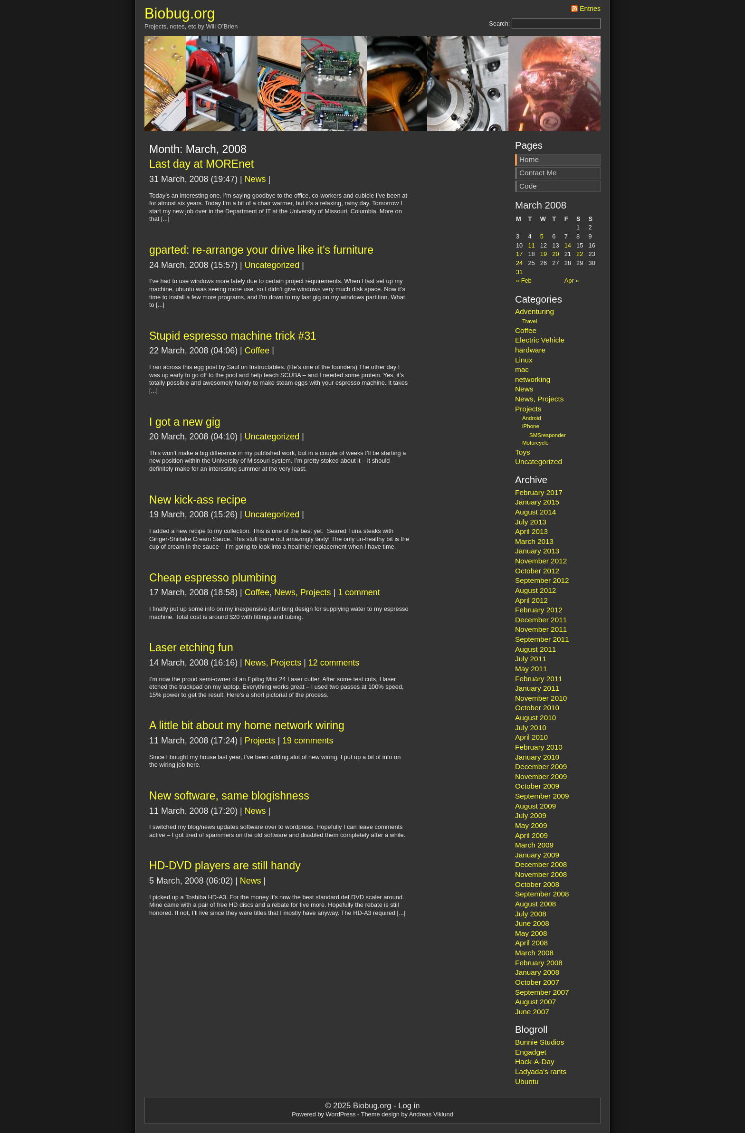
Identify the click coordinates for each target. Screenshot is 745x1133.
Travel (529, 321)
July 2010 (530, 728)
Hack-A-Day (534, 1061)
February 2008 (539, 963)
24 (519, 263)
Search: (499, 23)
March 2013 (534, 541)
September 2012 (542, 580)
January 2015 (537, 502)
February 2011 (539, 679)
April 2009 (531, 835)
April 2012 (531, 600)
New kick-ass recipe (198, 500)
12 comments (333, 662)
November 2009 (541, 776)
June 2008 (532, 923)
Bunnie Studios (539, 1042)
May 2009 (531, 825)
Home (529, 159)
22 (579, 253)
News (255, 179)
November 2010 (541, 698)
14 (567, 245)
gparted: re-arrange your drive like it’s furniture (261, 250)
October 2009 (537, 786)
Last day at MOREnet (201, 164)
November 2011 (541, 629)
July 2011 (530, 659)
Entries (590, 8)
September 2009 (542, 796)
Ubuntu (527, 1081)
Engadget (530, 1052)
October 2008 (537, 884)
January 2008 (537, 972)
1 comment (359, 592)
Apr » (571, 280)
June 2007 (532, 1012)
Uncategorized (272, 265)
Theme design (380, 1114)
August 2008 (535, 904)
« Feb (524, 280)
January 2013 (537, 551)
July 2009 (530, 815)
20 (555, 253)
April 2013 (531, 531)
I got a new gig (184, 422)
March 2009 (534, 845)
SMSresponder (547, 435)
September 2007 (542, 992)
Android (531, 418)
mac (522, 369)
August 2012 (535, 590)
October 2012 (537, 571)
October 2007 (537, 982)
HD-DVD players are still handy (225, 865)
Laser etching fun (191, 647)
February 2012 (539, 610)
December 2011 (541, 620)
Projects (260, 740)
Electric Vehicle (539, 340)
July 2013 (530, 522)
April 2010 (531, 737)
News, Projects (302, 592)
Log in (409, 1105)
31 (519, 272)
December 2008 (541, 864)
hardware (530, 350)
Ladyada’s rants (540, 1071)
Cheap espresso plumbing (213, 577)
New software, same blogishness (229, 796)
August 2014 (535, 512)
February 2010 (539, 747)
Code (528, 186)
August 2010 (535, 718)
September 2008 (542, 894)
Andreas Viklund (431, 1114)
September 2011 (542, 639)
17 (519, 253)
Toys (522, 452)
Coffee (257, 350)
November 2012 (541, 561)
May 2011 (531, 669)
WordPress (340, 1114)
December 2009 (541, 766)
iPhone (530, 426)
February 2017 (539, 492)
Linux (524, 360)
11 (531, 245)
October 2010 (537, 708)
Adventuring (534, 311)
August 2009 (535, 806)
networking (532, 379)
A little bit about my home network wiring (246, 725)
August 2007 (535, 1002)
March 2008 (534, 953)
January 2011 (537, 688)
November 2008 (541, 874)
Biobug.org (179, 13)
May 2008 (531, 933)
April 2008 (531, 943)
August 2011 (535, 649)
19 (543, 253)
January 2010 (537, 757)
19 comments (307, 740)
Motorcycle (535, 443)
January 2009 (537, 855)
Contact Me (538, 173)
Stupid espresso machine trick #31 (232, 336)
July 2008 (530, 914)
